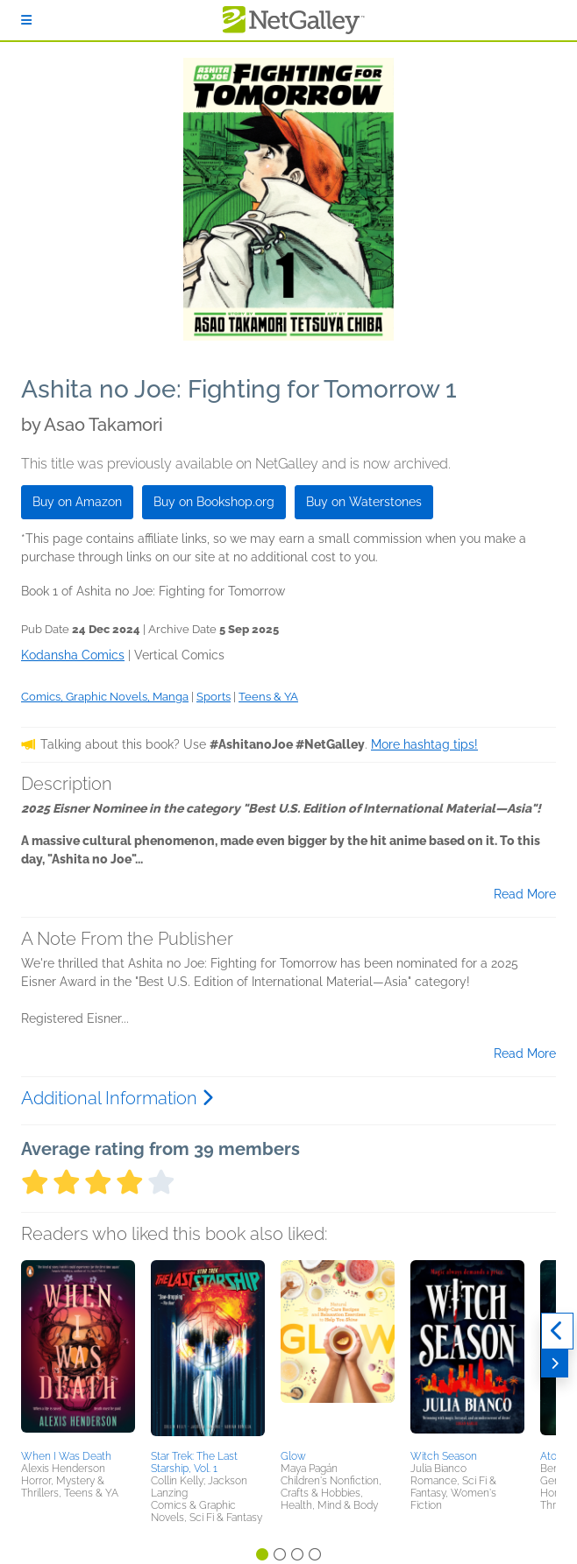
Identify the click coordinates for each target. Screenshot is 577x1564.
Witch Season (443, 1456)
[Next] (554, 1363)
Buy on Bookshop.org (213, 502)
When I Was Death (66, 1456)
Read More (525, 894)
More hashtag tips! (424, 744)
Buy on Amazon (77, 502)
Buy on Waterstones (364, 502)
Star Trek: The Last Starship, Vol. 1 (194, 1462)
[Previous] (557, 1331)
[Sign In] (26, 20)
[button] (78, 1352)
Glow (293, 1456)
